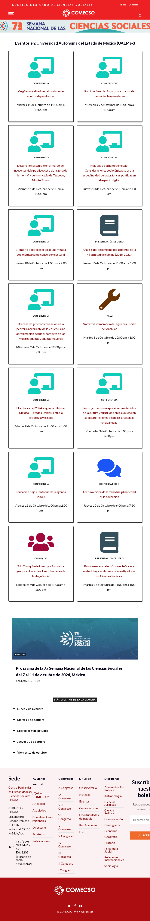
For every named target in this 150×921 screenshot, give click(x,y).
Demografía (112, 825)
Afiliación (38, 803)
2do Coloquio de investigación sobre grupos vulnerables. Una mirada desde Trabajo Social (41, 571)
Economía (110, 831)
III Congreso (64, 854)
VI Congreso (64, 827)
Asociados (39, 810)
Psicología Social (111, 850)
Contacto (133, 4)
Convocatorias (88, 808)
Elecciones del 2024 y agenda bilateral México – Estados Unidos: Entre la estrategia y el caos (40, 412)
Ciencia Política (109, 812)
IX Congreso (64, 796)
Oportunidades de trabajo (89, 816)
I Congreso (65, 870)
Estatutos (38, 834)
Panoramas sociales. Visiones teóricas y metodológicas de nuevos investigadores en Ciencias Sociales (109, 571)
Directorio (39, 827)
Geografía (111, 836)
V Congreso (66, 836)
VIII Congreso (64, 806)
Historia (109, 842)
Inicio (123, 4)
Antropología (113, 796)
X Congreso (65, 788)
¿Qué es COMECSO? (40, 795)
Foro (82, 832)
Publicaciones (41, 841)
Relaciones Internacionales (114, 858)
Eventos (84, 801)
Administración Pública (114, 788)
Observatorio (88, 788)
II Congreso (65, 863)
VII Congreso (64, 817)
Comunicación (113, 819)
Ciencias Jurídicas (110, 803)
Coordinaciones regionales (42, 818)
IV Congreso (64, 844)
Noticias (84, 794)
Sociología (111, 866)
